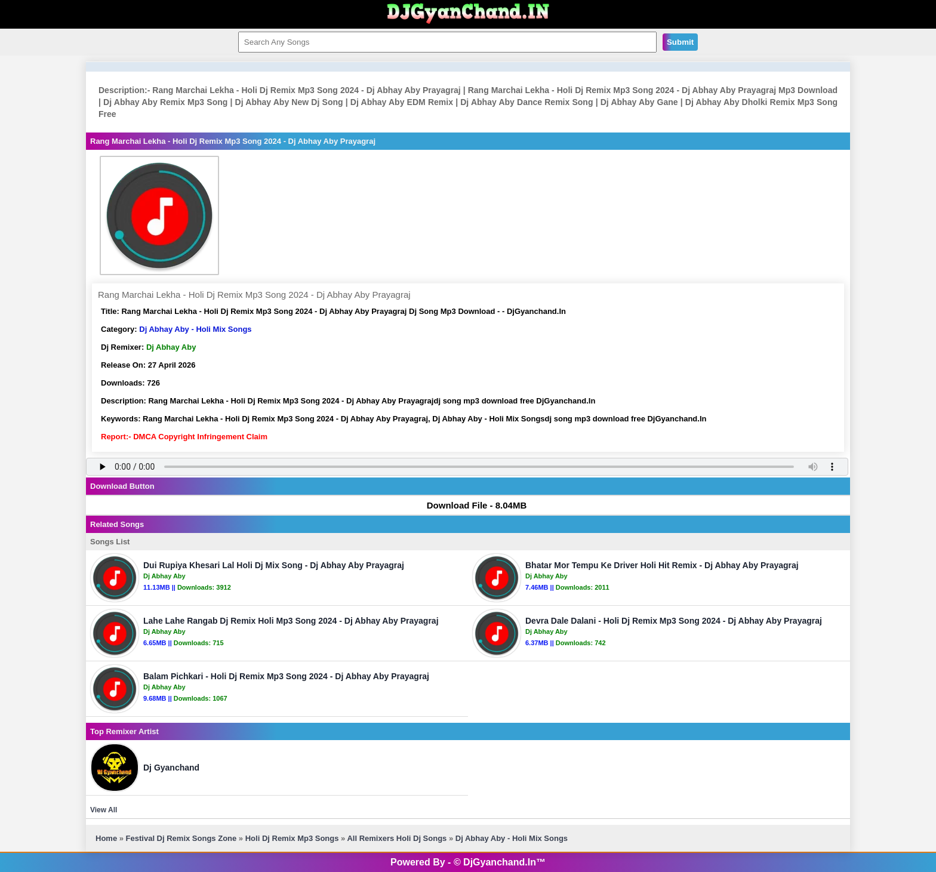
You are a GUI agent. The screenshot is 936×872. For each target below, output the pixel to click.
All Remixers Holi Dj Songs (398, 838)
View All (103, 810)
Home (106, 838)
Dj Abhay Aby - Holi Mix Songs (195, 329)
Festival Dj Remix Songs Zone (181, 838)
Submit (680, 42)
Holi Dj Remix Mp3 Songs (292, 838)
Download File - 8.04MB (471, 505)
